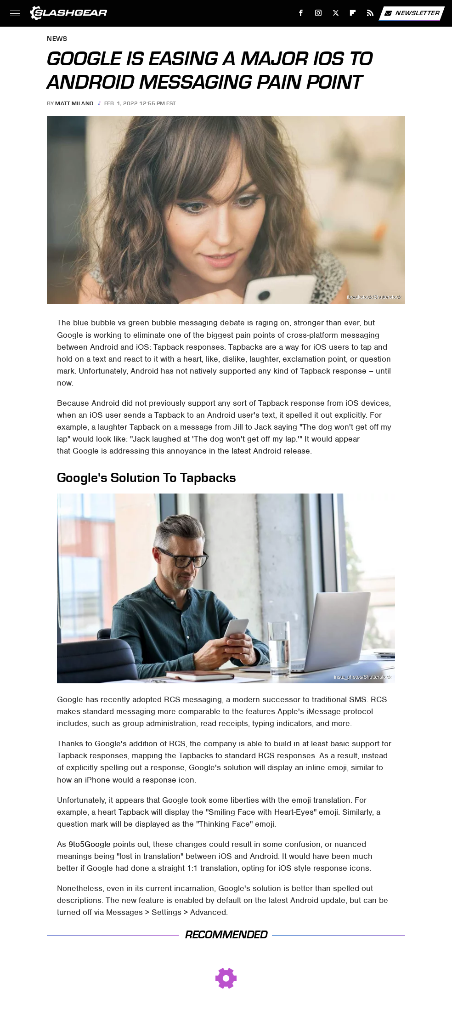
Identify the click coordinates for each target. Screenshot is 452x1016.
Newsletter (412, 13)
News (57, 39)
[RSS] (370, 13)
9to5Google (89, 844)
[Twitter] (335, 13)
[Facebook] (301, 13)
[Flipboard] (353, 13)
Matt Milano (74, 103)
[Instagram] (318, 13)
